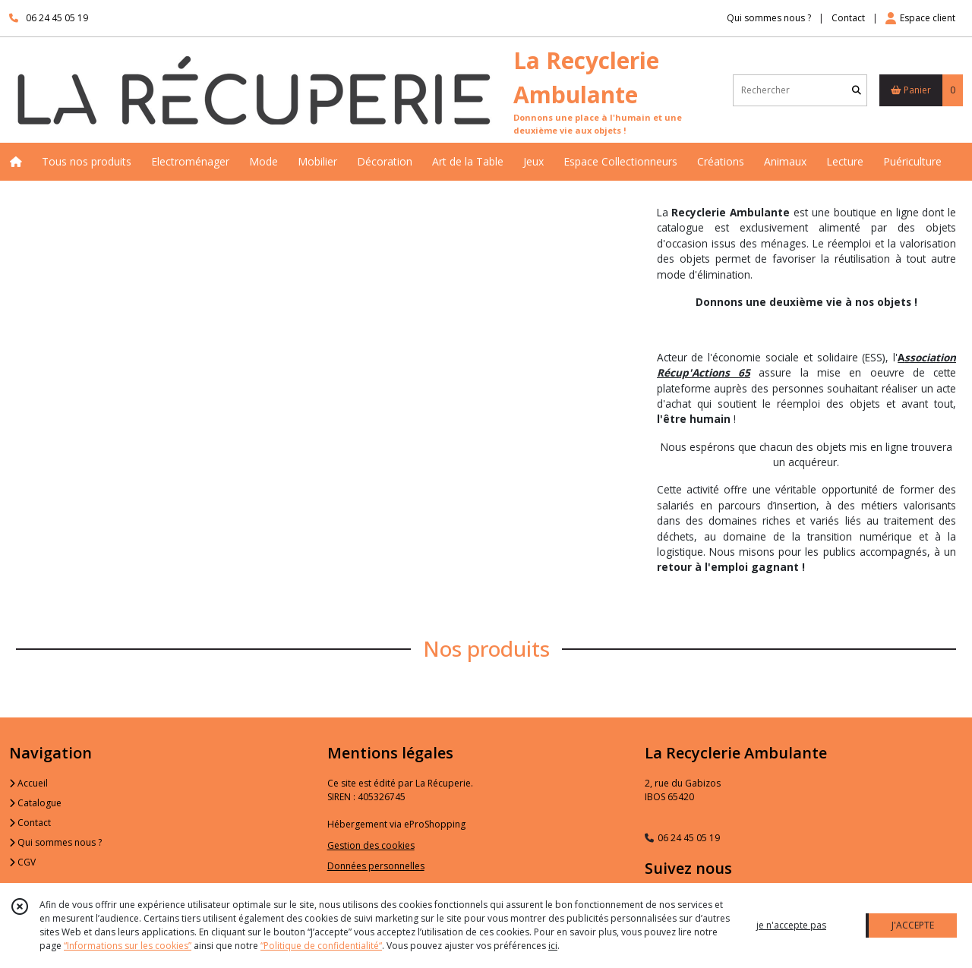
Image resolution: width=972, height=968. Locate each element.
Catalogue (35, 802)
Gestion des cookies (371, 845)
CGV (22, 862)
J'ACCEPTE (913, 925)
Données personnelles (375, 865)
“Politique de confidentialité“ (321, 945)
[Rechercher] (856, 90)
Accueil (28, 783)
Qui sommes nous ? (55, 842)
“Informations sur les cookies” (127, 945)
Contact (848, 17)
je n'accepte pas (791, 925)
